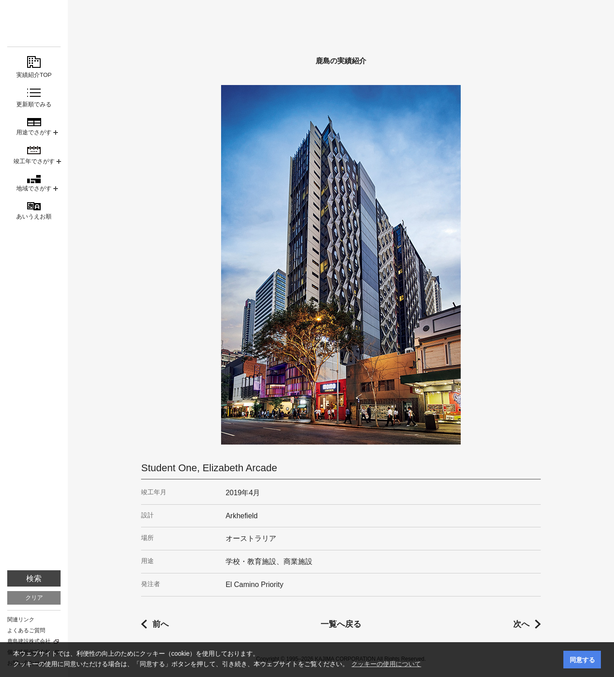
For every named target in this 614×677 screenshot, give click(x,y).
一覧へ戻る (341, 624)
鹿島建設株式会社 (29, 641)
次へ (521, 624)
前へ (160, 624)
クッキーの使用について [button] (386, 664)
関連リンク (20, 619)
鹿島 (34, 23)
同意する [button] (582, 659)
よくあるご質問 (26, 630)
